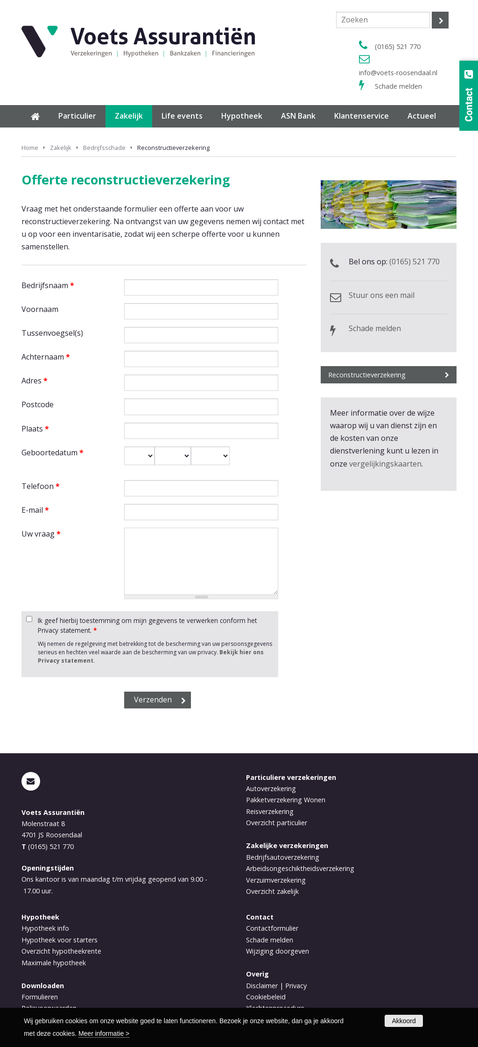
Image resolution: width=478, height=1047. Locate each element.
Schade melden (398, 86)
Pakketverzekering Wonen (285, 799)
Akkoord (403, 1021)
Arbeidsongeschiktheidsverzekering (300, 868)
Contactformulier (272, 928)
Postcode (37, 404)
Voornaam (39, 309)
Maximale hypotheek (53, 962)
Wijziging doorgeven (277, 951)
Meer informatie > (103, 1033)
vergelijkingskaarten (385, 464)
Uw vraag (41, 534)
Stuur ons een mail (382, 295)
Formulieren (39, 996)
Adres (34, 380)
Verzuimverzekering (276, 880)
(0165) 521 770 (398, 46)
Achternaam (45, 357)
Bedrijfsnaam (47, 285)
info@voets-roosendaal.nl (398, 72)
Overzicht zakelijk (272, 891)
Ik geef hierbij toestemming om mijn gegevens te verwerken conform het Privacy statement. (147, 625)
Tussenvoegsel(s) (52, 333)
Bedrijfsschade (104, 147)
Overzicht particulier (276, 822)
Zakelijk (60, 147)
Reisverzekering (270, 811)
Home (29, 147)
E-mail (35, 510)
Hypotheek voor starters (59, 939)
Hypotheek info (45, 928)
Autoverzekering (271, 788)
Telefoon (40, 486)
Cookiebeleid (266, 996)
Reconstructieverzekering (367, 374)
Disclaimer (262, 985)
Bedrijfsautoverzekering (282, 857)
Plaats (35, 429)
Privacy (296, 985)
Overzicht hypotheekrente (61, 951)
